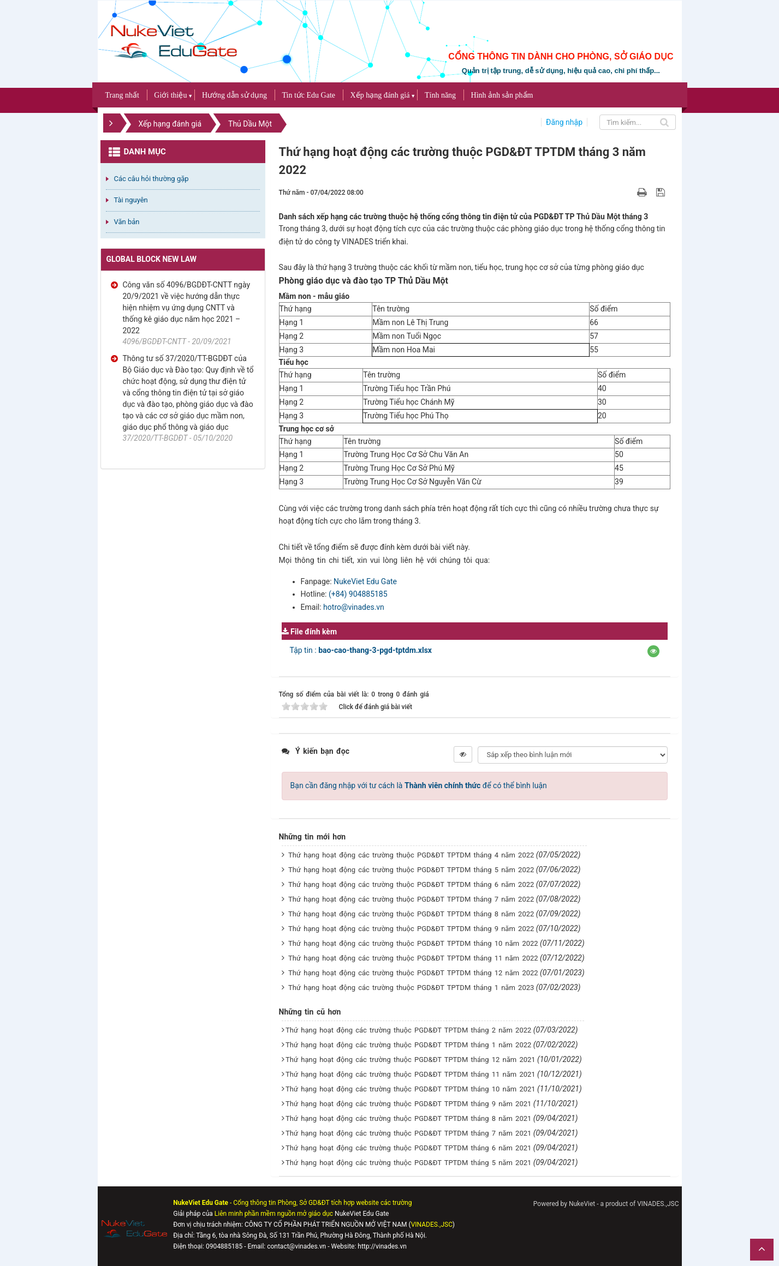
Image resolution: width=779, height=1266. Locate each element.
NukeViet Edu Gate (365, 581)
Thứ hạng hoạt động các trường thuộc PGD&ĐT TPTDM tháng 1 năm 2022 (408, 1045)
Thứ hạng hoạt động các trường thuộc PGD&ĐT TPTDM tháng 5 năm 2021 (408, 1163)
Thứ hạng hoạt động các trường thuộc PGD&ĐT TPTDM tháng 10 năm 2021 (411, 1089)
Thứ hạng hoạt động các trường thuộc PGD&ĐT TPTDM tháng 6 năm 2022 (411, 884)
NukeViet (582, 1204)
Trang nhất (122, 95)
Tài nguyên (131, 200)
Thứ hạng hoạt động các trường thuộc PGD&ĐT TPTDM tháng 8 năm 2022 (411, 914)
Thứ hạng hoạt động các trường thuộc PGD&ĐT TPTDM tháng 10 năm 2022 (413, 943)
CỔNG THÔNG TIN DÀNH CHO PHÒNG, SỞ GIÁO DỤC (560, 56)
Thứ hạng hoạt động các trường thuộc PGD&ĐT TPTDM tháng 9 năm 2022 (411, 929)
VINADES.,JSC (658, 1204)
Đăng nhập (564, 122)
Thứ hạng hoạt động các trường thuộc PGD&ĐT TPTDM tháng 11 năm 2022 (413, 958)
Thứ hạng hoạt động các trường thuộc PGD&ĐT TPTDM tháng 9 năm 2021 (408, 1104)
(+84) (339, 594)
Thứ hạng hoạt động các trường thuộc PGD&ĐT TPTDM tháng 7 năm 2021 (408, 1133)
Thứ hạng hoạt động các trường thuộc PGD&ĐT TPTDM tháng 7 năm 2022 (411, 899)
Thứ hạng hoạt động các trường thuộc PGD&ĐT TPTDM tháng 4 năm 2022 (411, 855)
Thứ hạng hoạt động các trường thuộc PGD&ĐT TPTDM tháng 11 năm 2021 (411, 1074)
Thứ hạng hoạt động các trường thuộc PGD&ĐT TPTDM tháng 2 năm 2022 (408, 1030)
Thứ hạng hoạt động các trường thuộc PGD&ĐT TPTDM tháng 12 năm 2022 (413, 973)
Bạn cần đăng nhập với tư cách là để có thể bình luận (418, 785)
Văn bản (127, 222)
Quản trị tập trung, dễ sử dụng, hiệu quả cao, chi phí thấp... (561, 71)
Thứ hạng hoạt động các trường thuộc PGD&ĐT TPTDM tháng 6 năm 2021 (408, 1148)
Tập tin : (361, 650)
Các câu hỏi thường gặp (151, 179)
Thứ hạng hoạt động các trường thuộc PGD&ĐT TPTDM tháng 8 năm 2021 (408, 1118)
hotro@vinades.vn (353, 607)
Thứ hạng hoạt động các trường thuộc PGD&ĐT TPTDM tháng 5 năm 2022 (411, 870)
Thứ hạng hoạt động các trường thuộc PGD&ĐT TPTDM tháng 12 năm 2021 (411, 1059)
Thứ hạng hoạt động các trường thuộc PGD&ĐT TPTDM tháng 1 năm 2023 (411, 987)
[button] (653, 651)
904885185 (368, 594)
